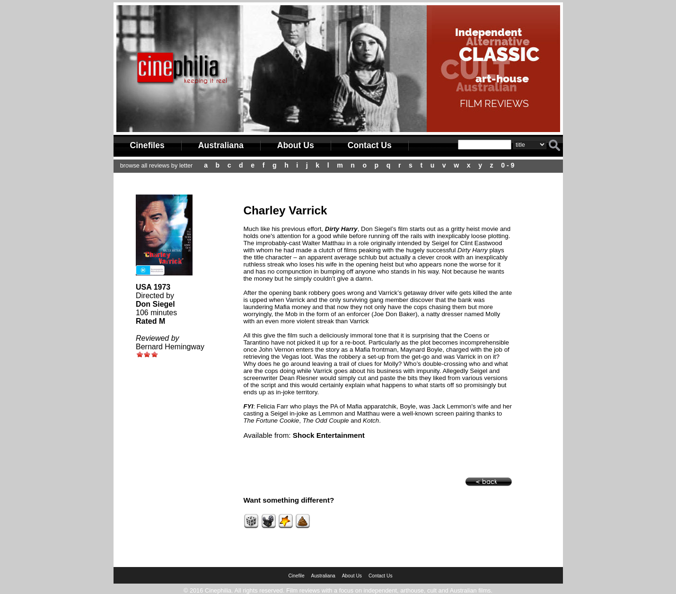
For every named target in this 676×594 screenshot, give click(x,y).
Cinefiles (147, 145)
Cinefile (296, 575)
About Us (295, 145)
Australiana (221, 145)
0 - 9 (507, 165)
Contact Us (370, 145)
